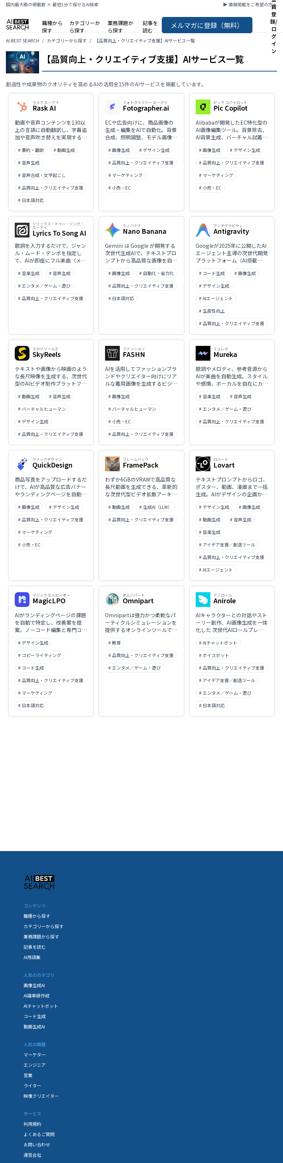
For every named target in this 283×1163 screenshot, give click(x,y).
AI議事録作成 (36, 995)
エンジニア (35, 1065)
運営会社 (32, 1155)
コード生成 (35, 1016)
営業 (28, 1075)
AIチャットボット (41, 1006)
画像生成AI (34, 985)
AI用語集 (32, 957)
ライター (32, 1085)
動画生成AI (34, 1026)
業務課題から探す (120, 26)
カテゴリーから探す (84, 26)
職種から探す (52, 26)
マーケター (35, 1054)
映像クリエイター (41, 1096)
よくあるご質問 (39, 1134)
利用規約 (32, 1124)
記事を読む (150, 26)
